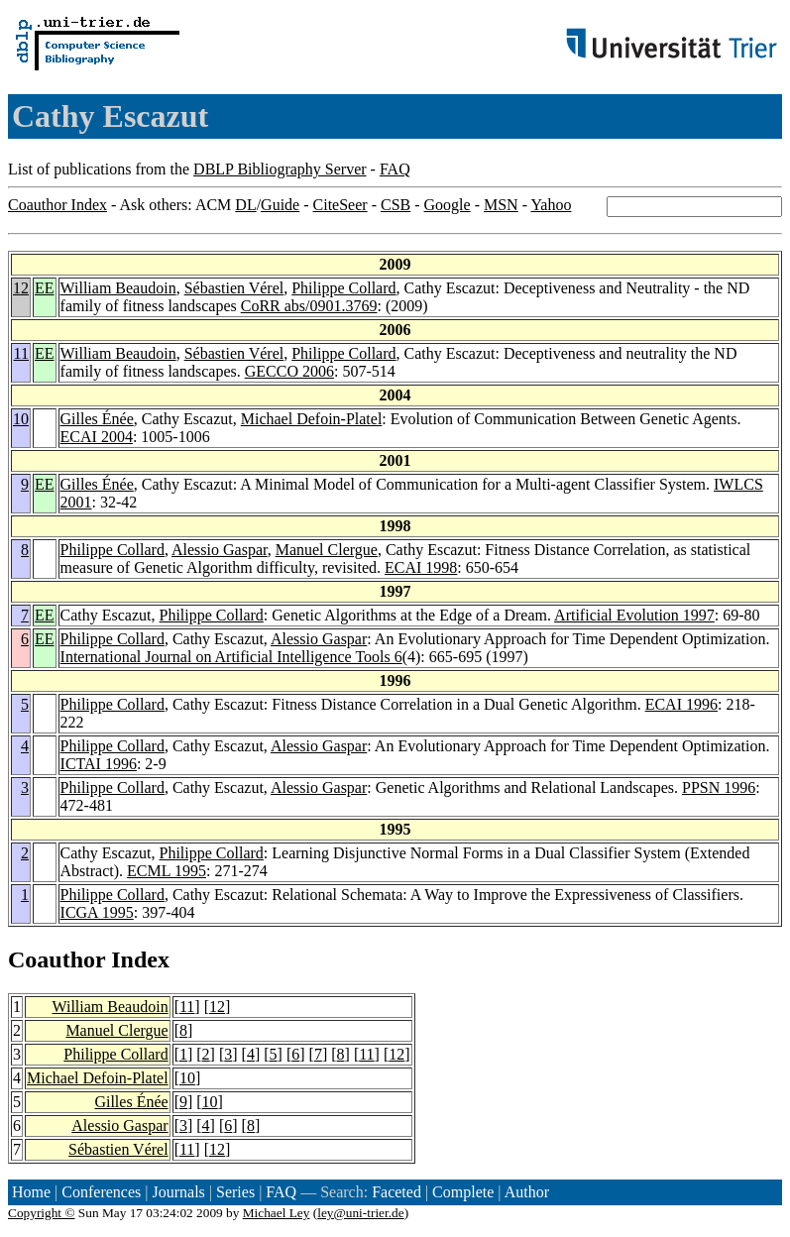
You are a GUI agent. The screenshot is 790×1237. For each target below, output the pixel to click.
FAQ (395, 169)
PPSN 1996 (718, 787)
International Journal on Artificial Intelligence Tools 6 (231, 656)
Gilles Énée (97, 418)
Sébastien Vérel (234, 288)
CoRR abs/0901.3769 (309, 305)
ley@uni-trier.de (360, 1212)
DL (245, 204)
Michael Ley (276, 1212)
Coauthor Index (57, 204)
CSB (395, 204)
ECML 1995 (166, 870)
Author (527, 1191)
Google (447, 204)
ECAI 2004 (96, 436)
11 (21, 353)
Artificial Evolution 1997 (634, 615)
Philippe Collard (343, 288)
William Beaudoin (118, 288)
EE (45, 288)
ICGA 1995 (97, 912)
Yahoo (550, 204)
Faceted (396, 1191)
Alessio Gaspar (219, 549)
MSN (501, 204)
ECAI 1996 (681, 704)
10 (21, 418)
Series (235, 1191)
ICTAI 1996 (98, 763)
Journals (178, 1191)
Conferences (101, 1191)
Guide (280, 204)
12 (21, 288)
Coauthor (56, 959)
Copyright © (41, 1212)
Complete (463, 1191)
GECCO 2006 (289, 371)
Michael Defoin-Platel (312, 418)
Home (31, 1191)
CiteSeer (340, 204)
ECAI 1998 (421, 567)
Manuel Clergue (327, 549)
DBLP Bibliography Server (280, 169)
